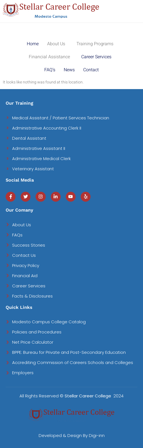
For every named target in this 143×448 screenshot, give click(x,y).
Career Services (96, 56)
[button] (57, 43)
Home (33, 43)
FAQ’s (49, 69)
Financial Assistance (49, 56)
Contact (91, 69)
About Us (56, 43)
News (69, 69)
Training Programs (94, 43)
